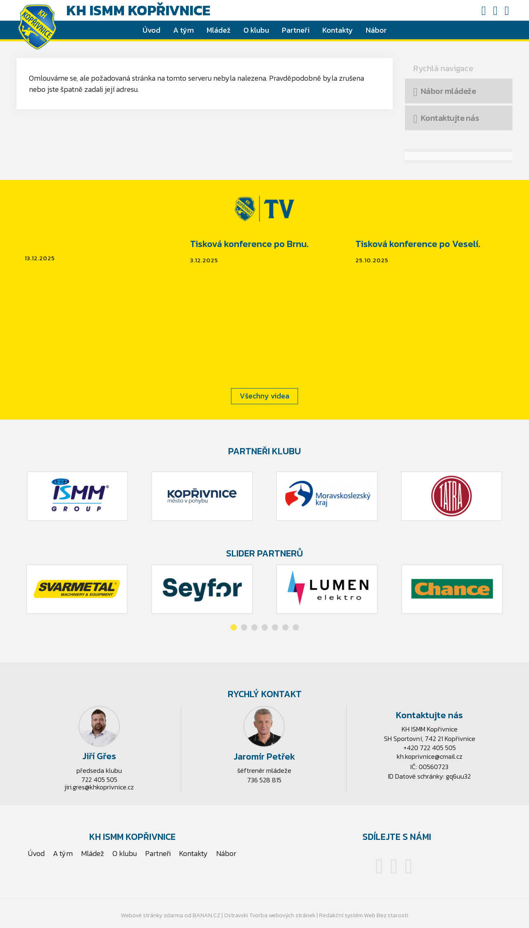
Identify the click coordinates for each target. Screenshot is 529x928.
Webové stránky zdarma (152, 915)
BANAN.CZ (206, 915)
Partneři (296, 30)
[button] (234, 627)
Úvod (151, 30)
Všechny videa (264, 395)
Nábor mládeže (448, 91)
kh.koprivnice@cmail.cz (429, 756)
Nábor (376, 30)
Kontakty (337, 30)
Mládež (219, 30)
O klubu (256, 30)
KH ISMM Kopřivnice (138, 10)
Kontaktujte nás (450, 118)
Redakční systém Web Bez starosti (363, 915)
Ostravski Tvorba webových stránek (269, 915)
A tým (183, 30)
